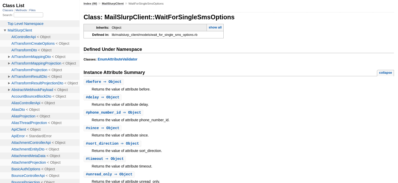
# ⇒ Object (104, 82)
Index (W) (90, 3)
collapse (385, 72)
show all (215, 27)
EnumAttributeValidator (118, 59)
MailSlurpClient (113, 3)
